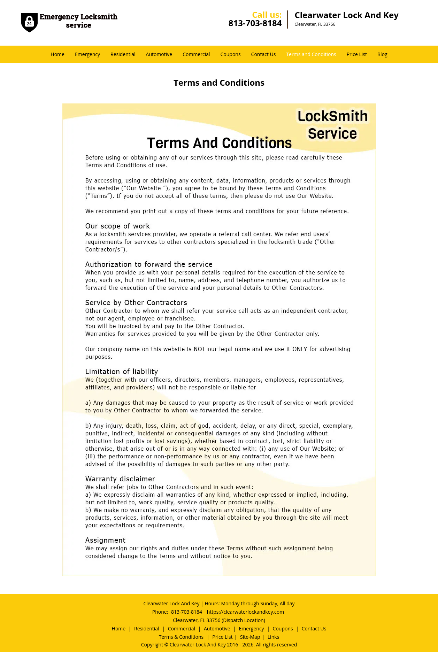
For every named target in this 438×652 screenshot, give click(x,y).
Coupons (231, 54)
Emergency (87, 54)
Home (57, 54)
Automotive (159, 54)
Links (273, 637)
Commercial (196, 54)
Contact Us (263, 54)
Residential (123, 54)
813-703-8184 (255, 23)
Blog (382, 54)
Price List (357, 54)
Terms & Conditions (181, 637)
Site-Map (250, 637)
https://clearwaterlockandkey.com (245, 611)
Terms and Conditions (311, 54)
